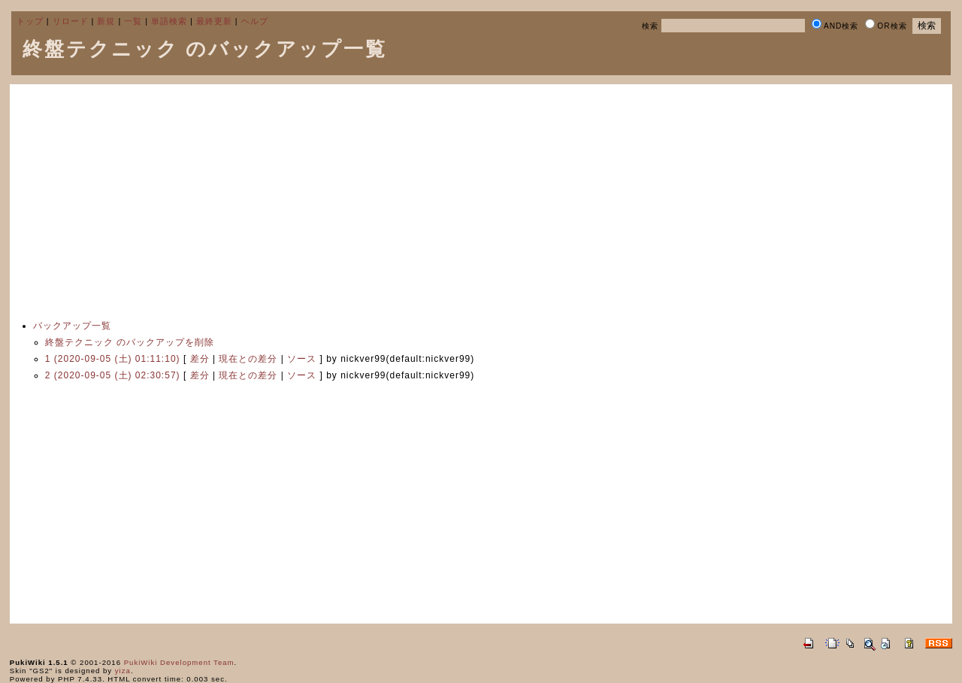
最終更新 (214, 21)
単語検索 (169, 21)
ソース (301, 359)
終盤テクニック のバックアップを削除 (129, 342)
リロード (71, 21)
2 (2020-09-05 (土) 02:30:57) (112, 375)
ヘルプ (254, 21)
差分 (200, 359)
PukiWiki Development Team (179, 662)
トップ (30, 21)
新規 (106, 21)
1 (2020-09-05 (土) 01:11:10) (112, 359)
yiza (123, 670)
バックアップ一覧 (72, 325)
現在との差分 (248, 359)
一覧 (133, 21)
